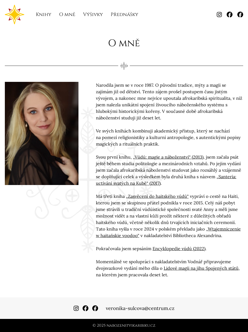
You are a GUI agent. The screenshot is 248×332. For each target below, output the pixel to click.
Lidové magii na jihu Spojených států (201, 268)
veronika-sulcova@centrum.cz (140, 308)
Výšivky (93, 14)
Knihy (43, 14)
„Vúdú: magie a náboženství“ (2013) (168, 157)
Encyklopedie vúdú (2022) (179, 248)
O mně (67, 14)
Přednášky (124, 14)
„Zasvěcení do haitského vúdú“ (157, 196)
